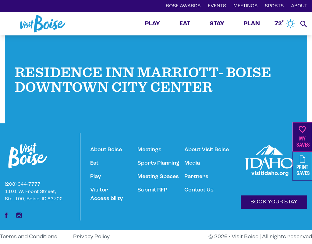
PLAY (152, 24)
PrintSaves (303, 166)
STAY (217, 24)
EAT (184, 24)
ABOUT (299, 6)
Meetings (149, 150)
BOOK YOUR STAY (273, 202)
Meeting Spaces (158, 177)
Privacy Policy (91, 237)
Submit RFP (152, 190)
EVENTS (217, 6)
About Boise (106, 150)
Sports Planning (158, 163)
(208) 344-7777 (23, 184)
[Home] (42, 23)
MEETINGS (245, 6)
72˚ (285, 24)
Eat (94, 163)
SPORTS (274, 6)
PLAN (252, 24)
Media (192, 163)
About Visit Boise (206, 150)
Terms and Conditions (28, 237)
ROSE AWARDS (183, 6)
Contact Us (199, 190)
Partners (196, 177)
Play (95, 177)
